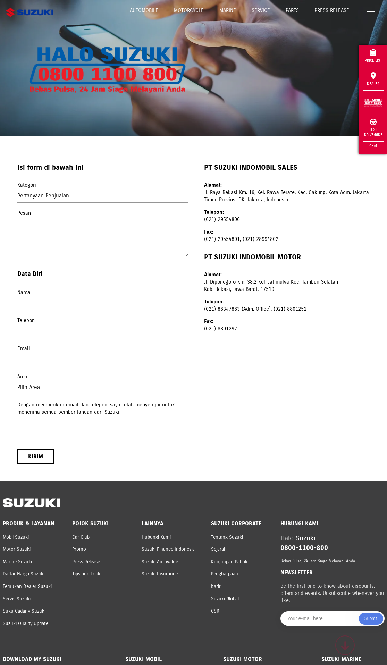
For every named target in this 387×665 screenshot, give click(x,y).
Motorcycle (189, 10)
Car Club (81, 537)
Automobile (144, 10)
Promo (79, 549)
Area (22, 376)
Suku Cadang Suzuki (24, 611)
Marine (227, 10)
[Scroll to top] (345, 645)
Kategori (26, 185)
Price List (373, 56)
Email (23, 348)
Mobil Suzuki (16, 537)
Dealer (373, 79)
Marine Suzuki (17, 562)
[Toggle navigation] (370, 12)
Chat (373, 145)
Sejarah (219, 549)
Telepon (26, 320)
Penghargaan (224, 574)
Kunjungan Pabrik (229, 562)
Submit (370, 618)
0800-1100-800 (304, 548)
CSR (215, 611)
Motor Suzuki (17, 549)
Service (261, 10)
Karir (216, 586)
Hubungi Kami (156, 537)
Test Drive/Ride (373, 128)
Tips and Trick (86, 574)
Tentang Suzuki (227, 537)
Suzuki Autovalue (160, 562)
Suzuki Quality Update (25, 623)
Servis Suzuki (17, 599)
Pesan (24, 213)
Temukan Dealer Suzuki (27, 586)
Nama (23, 292)
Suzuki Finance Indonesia (168, 549)
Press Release (331, 10)
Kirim (35, 456)
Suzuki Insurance (160, 574)
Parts (292, 10)
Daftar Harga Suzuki (23, 574)
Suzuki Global (225, 599)
